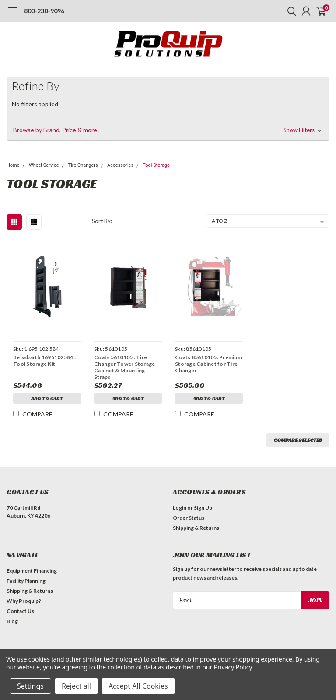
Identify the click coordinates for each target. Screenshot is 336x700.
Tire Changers (83, 165)
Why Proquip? (24, 601)
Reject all (76, 686)
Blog (12, 621)
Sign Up (203, 507)
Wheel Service (44, 165)
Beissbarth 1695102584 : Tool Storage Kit (44, 360)
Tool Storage (156, 165)
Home (13, 165)
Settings (30, 686)
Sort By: (102, 220)
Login (179, 507)
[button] (168, 130)
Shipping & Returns (196, 528)
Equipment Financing (32, 570)
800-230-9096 (44, 10)
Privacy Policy (233, 667)
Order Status (188, 517)
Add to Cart (47, 398)
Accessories (120, 165)
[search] (289, 11)
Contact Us (20, 611)
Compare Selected (297, 440)
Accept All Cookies (138, 686)
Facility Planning (26, 581)
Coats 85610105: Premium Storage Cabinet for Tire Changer (208, 364)
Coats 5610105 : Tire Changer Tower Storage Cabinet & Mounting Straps (124, 367)
